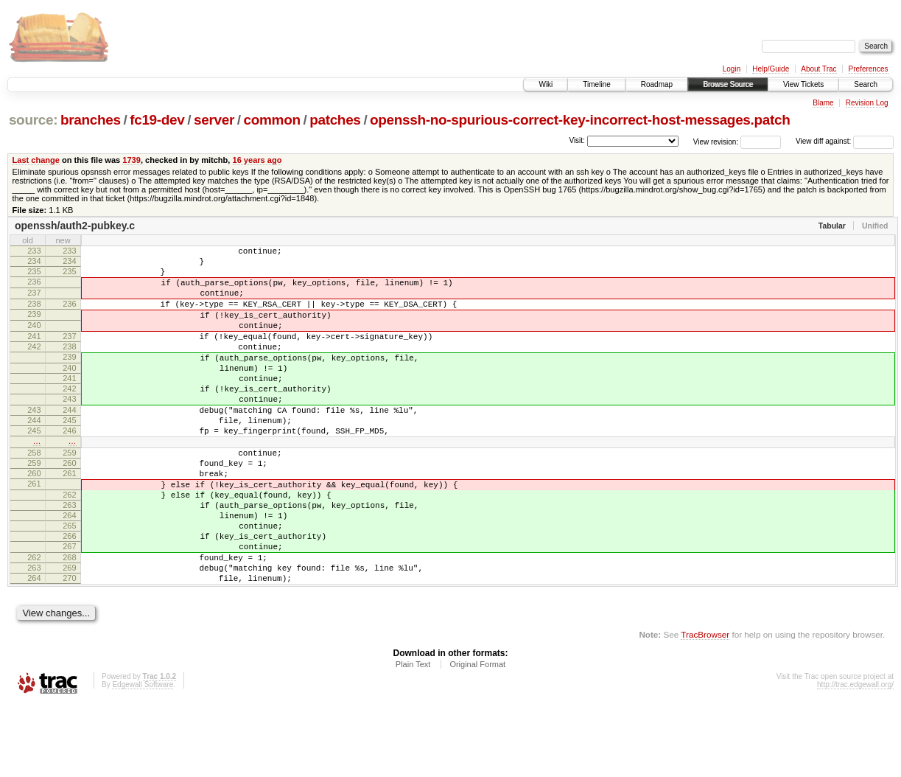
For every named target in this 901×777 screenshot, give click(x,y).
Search (865, 84)
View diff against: (845, 141)
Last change (36, 160)
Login (731, 69)
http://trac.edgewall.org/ (855, 757)
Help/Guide (770, 69)
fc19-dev (157, 120)
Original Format (477, 737)
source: (33, 120)
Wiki (546, 84)
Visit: (577, 140)
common (272, 120)
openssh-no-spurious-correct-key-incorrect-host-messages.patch (580, 120)
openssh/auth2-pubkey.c (75, 225)
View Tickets (803, 84)
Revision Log (867, 103)
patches (334, 120)
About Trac (818, 69)
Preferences (868, 69)
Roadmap (657, 84)
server (214, 120)
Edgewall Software (142, 757)
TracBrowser (705, 707)
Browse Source (728, 84)
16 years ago (257, 160)
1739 (131, 160)
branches (90, 120)
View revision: (716, 141)
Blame (823, 103)
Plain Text (413, 737)
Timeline (596, 84)
